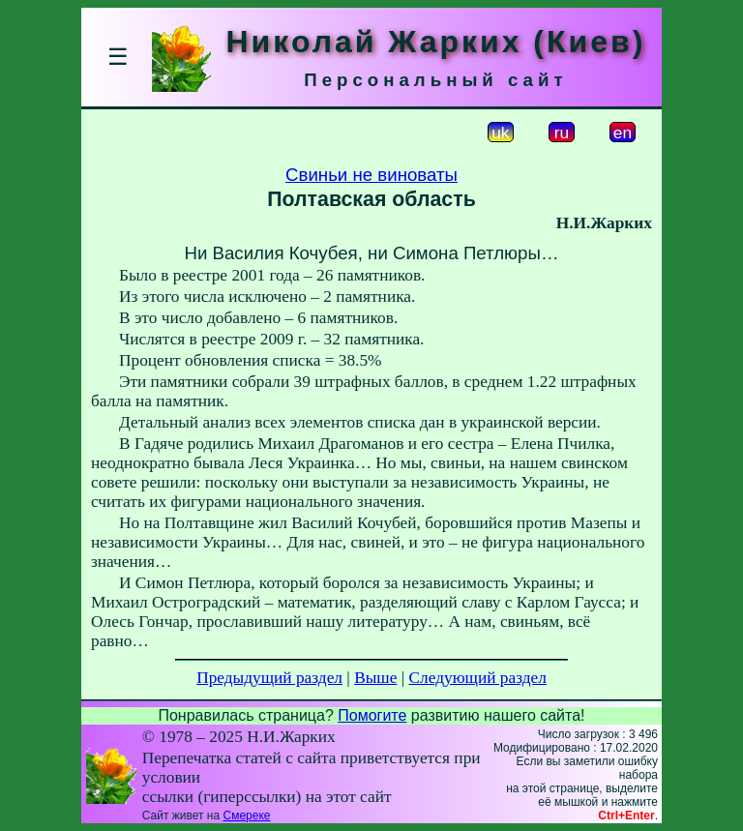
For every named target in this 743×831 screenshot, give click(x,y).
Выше (375, 677)
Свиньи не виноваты (371, 174)
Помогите (372, 715)
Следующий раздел (478, 677)
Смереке (246, 815)
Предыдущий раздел (269, 677)
